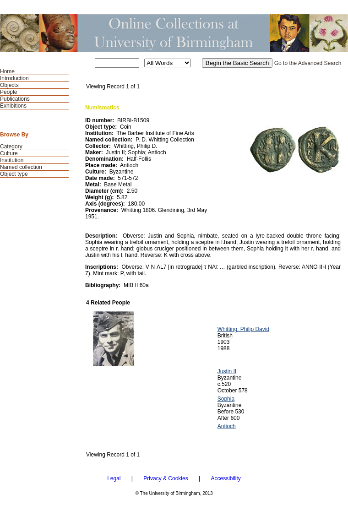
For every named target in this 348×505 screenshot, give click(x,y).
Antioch (227, 426)
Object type (14, 174)
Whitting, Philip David (243, 329)
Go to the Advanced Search (308, 63)
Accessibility (225, 478)
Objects (9, 85)
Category (11, 146)
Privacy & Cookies (165, 478)
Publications (15, 99)
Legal (113, 478)
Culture (9, 153)
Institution (11, 160)
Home (7, 71)
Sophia (226, 399)
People (8, 92)
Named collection (21, 167)
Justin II (227, 371)
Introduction (14, 78)
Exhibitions (13, 106)
